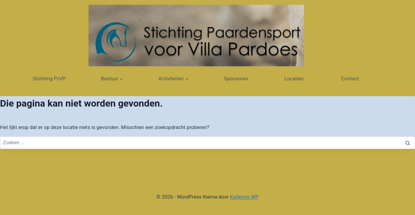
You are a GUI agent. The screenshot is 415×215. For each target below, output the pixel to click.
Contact (349, 79)
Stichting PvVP (49, 79)
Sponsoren (236, 79)
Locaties (295, 79)
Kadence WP (244, 197)
